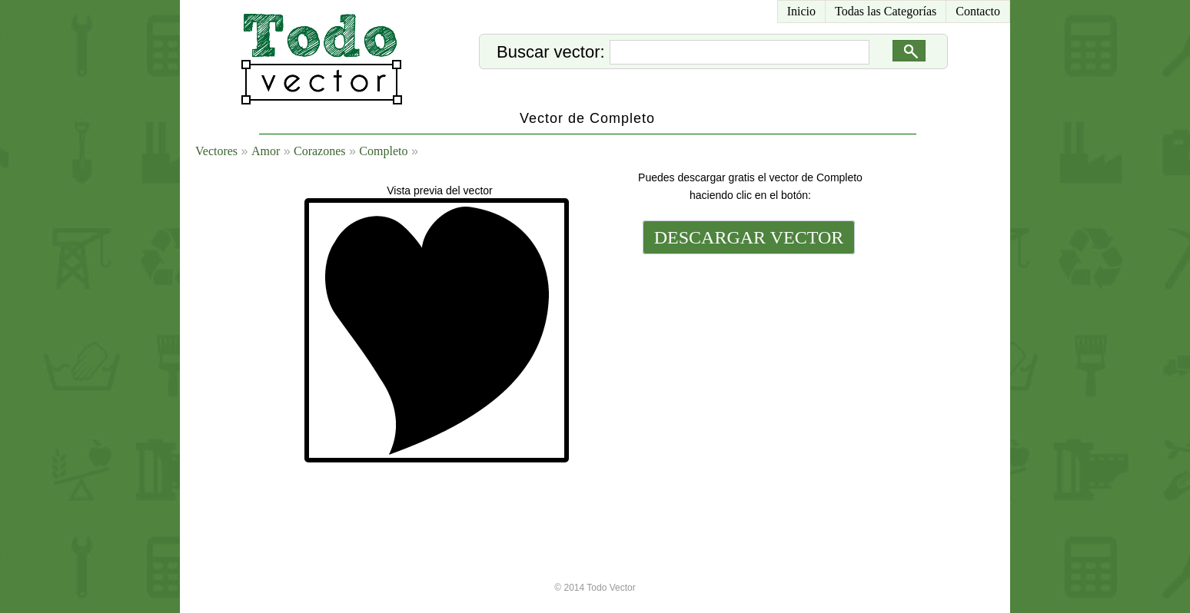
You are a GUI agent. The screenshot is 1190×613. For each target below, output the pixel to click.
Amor (265, 150)
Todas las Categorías (885, 11)
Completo (383, 150)
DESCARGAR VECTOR (749, 237)
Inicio (801, 11)
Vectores (216, 150)
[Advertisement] (747, 363)
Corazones (320, 150)
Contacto (978, 11)
